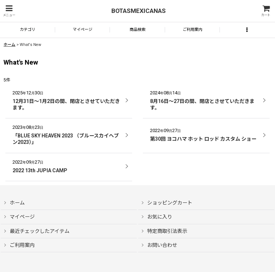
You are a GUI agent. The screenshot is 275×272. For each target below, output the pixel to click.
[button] (9, 11)
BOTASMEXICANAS (138, 10)
